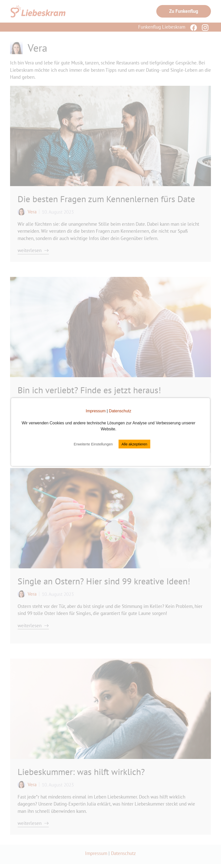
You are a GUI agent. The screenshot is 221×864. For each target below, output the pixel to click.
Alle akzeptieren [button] (134, 444)
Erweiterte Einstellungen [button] (93, 444)
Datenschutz (120, 411)
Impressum (95, 411)
